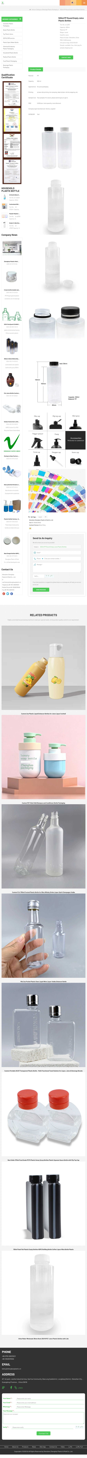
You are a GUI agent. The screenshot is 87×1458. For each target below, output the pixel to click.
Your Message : (8, 1408)
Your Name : (7, 1395)
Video (63, 1444)
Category (38, 9)
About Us (15, 1444)
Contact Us (43, 1430)
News (34, 1444)
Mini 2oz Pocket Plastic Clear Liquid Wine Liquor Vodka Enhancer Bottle (43, 979)
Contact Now (66, 57)
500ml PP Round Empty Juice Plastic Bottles (53, 547)
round (40, 517)
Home (32, 9)
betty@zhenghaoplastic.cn (11, 1366)
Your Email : (7, 1400)
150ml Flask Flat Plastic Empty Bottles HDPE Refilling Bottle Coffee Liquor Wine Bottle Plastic (43, 1246)
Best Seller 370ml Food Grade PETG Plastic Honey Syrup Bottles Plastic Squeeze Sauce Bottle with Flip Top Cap (43, 1157)
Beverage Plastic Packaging (50, 9)
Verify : (6, 1424)
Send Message (41, 589)
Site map (43, 1444)
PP (45, 517)
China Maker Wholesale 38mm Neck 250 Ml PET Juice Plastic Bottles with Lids (43, 1336)
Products (25, 1444)
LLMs (70, 1444)
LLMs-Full (79, 1444)
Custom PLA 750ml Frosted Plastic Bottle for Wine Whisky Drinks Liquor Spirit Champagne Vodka (43, 889)
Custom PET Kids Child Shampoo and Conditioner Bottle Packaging (43, 800)
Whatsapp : (7, 1404)
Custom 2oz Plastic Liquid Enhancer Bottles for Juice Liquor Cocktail (43, 711)
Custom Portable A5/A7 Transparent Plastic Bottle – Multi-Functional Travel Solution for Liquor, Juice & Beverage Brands (43, 1068)
